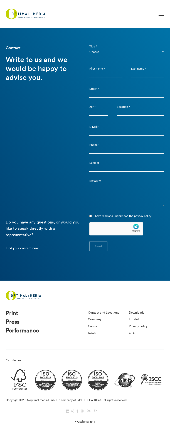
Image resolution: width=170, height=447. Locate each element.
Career (93, 332)
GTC (132, 339)
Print (12, 320)
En (95, 420)
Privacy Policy (139, 332)
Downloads (137, 319)
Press (13, 329)
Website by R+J (85, 430)
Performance (24, 339)
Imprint (134, 326)
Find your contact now (23, 254)
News (92, 339)
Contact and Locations (105, 319)
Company (95, 326)
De (89, 420)
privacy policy (143, 221)
